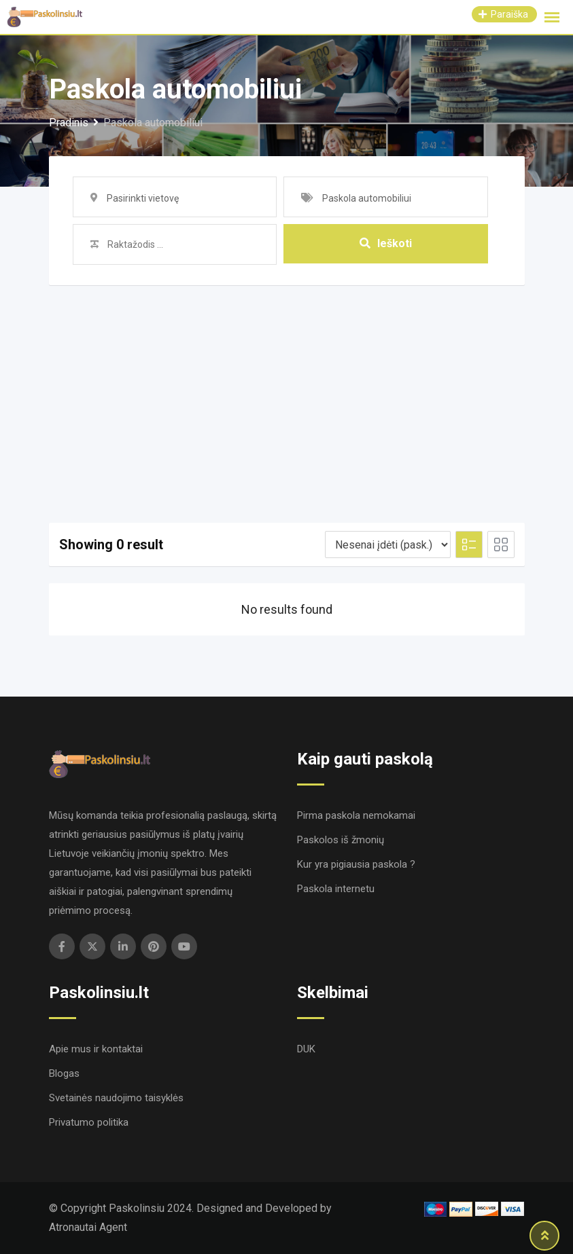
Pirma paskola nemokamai (356, 815)
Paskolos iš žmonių (340, 840)
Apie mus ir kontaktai (96, 1049)
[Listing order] (388, 544)
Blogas (64, 1073)
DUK (306, 1049)
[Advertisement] (287, 387)
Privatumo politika (88, 1122)
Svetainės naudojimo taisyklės (116, 1098)
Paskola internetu (336, 889)
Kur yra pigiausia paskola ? (356, 864)
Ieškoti (386, 244)
